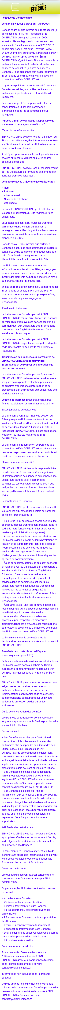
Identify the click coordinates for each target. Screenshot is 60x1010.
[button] (15, 7)
